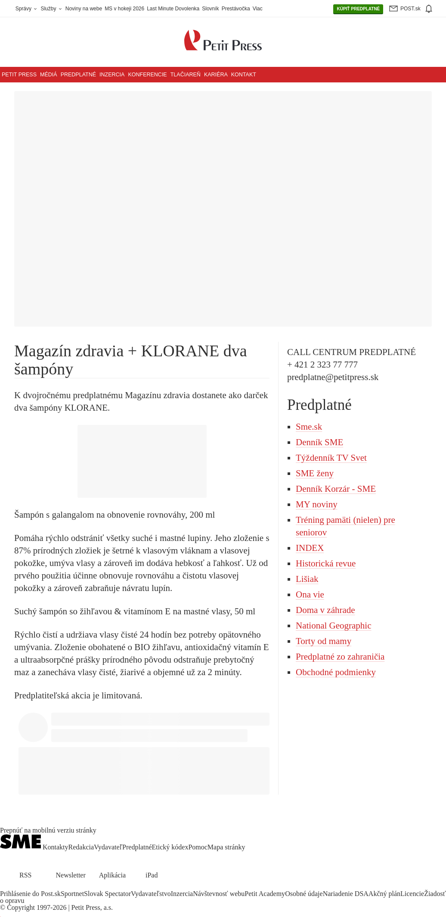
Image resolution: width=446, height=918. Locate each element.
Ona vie (310, 594)
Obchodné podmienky (336, 672)
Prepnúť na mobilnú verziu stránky (48, 830)
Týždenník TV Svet (331, 458)
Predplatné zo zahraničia (340, 656)
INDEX (310, 548)
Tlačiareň (185, 75)
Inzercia (111, 75)
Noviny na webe (83, 9)
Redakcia (81, 847)
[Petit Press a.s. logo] (223, 35)
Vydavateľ (108, 847)
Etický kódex (170, 847)
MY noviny (317, 504)
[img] (428, 9)
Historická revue (326, 563)
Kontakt (243, 75)
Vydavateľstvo (151, 893)
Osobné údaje (304, 893)
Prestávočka (236, 9)
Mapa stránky (226, 847)
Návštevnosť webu (219, 893)
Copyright (21, 907)
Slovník (210, 9)
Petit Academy (265, 893)
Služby (51, 9)
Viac (258, 9)
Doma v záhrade (325, 610)
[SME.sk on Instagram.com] (26, 886)
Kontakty (55, 847)
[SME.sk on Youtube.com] (35, 886)
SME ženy (315, 473)
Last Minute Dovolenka (173, 9)
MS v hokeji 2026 (124, 9)
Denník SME (319, 442)
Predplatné (78, 75)
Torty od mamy (323, 641)
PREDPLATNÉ (358, 9)
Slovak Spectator (107, 893)
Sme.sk (309, 426)
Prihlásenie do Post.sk (30, 893)
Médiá (48, 75)
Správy (26, 9)
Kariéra (216, 75)
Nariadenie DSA (346, 893)
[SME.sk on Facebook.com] (5, 886)
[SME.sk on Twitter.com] (15, 886)
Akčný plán (384, 893)
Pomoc (197, 847)
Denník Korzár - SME (336, 489)
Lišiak (307, 579)
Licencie (412, 893)
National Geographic (334, 625)
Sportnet (72, 893)
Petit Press (19, 75)
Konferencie (147, 75)
